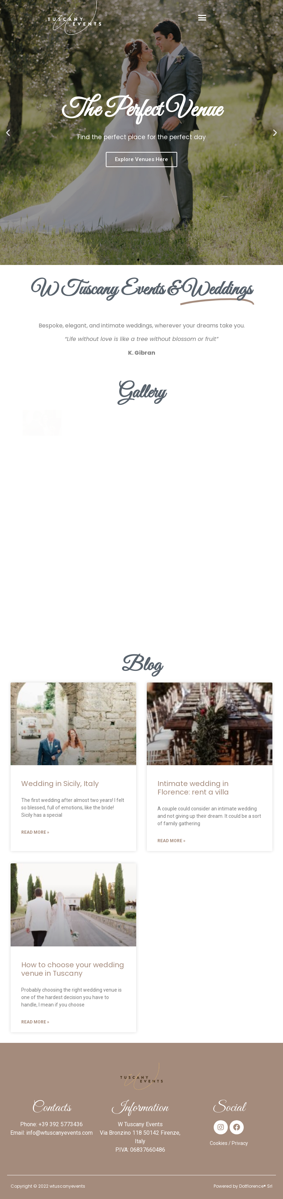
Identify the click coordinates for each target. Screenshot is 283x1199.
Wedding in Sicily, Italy (60, 783)
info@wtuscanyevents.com (59, 1132)
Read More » (35, 832)
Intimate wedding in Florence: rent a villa (193, 788)
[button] (202, 17)
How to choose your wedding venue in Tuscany (72, 969)
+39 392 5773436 (61, 1124)
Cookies (218, 1143)
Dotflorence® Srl (255, 1186)
